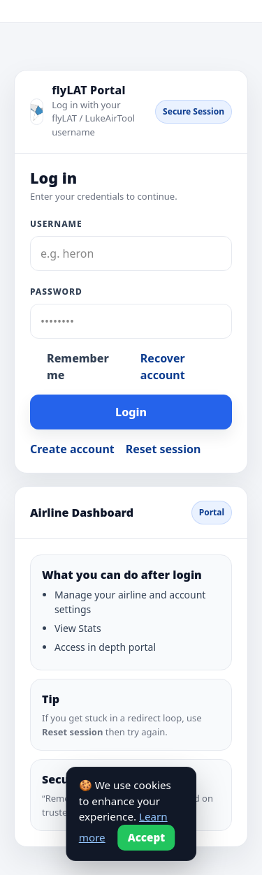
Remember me (78, 367)
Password (56, 291)
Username (56, 224)
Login (131, 412)
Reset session (163, 449)
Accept (147, 837)
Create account (72, 449)
